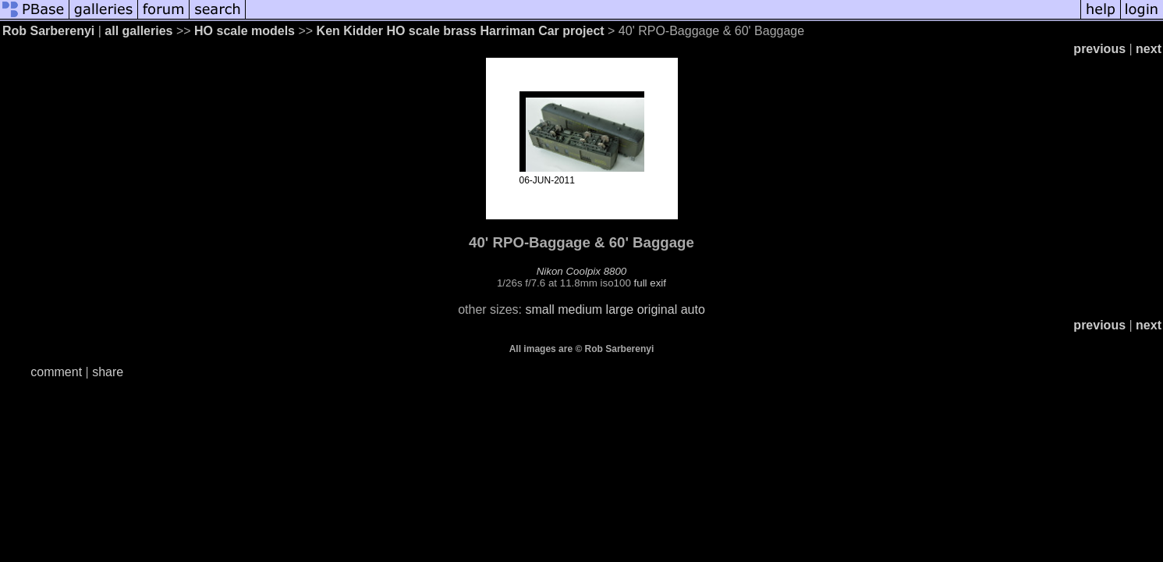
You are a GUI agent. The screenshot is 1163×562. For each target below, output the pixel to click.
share (107, 372)
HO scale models (244, 30)
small (539, 309)
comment (56, 372)
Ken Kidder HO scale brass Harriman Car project (461, 30)
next (1148, 48)
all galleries (138, 30)
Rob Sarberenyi (48, 30)
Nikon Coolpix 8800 (582, 271)
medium (580, 309)
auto (693, 309)
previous (1099, 48)
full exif (650, 283)
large (620, 309)
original (657, 309)
